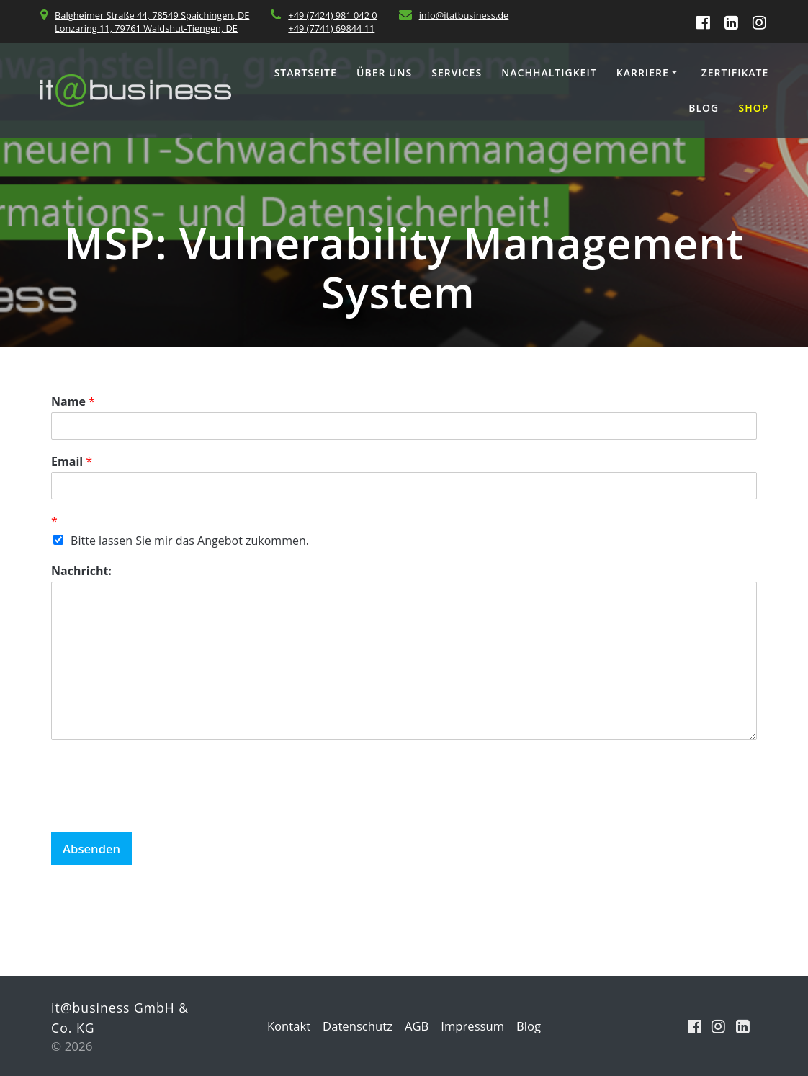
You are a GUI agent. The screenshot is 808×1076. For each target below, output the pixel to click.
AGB (417, 1026)
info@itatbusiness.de (464, 15)
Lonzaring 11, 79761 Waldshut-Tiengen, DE (146, 28)
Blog (703, 108)
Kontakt (286, 1026)
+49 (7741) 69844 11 (331, 28)
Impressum (473, 1026)
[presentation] (160, 809)
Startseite (305, 72)
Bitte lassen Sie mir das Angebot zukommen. (190, 540)
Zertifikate (735, 72)
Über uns (384, 72)
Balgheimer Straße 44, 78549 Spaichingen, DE (152, 15)
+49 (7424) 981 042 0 (332, 15)
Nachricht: (81, 571)
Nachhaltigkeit (548, 72)
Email (71, 461)
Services (456, 72)
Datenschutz (356, 1026)
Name (73, 401)
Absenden (92, 848)
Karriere (642, 72)
